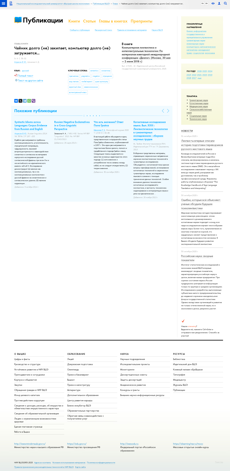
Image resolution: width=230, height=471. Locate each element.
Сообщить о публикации (80, 30)
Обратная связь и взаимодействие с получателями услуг (85, 417)
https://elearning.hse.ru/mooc (188, 443)
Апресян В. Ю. (20, 62)
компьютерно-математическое (201, 46)
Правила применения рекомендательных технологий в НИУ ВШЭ (44, 467)
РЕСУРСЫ (179, 353)
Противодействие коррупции (29, 400)
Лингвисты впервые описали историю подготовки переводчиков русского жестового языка (202, 145)
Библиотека (179, 359)
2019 (210, 74)
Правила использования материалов (132, 30)
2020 (204, 74)
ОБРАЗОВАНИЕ (76, 353)
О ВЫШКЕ (20, 353)
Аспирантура (73, 390)
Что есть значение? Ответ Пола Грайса (108, 123)
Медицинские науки (199, 106)
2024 (210, 71)
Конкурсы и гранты (129, 390)
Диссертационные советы (133, 374)
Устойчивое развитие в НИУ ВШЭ (31, 369)
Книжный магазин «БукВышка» (188, 369)
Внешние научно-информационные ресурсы (142, 395)
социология (198, 53)
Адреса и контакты (42, 462)
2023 (189, 74)
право (189, 53)
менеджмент (204, 49)
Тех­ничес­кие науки (198, 118)
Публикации (43, 20)
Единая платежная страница (28, 426)
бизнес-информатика (196, 31)
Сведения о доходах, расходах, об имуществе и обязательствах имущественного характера (38, 407)
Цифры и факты (22, 359)
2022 (194, 74)
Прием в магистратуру (78, 384)
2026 (199, 71)
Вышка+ (71, 379)
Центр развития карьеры (79, 400)
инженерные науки (195, 43)
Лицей (70, 359)
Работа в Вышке (22, 431)
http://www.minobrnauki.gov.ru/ (30, 443)
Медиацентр (179, 379)
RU (203, 3)
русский (25, 70)
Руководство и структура (27, 364)
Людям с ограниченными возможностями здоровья (35, 420)
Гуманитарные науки (199, 100)
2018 (189, 78)
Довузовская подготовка (80, 364)
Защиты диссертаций (131, 379)
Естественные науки (199, 103)
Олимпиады (73, 369)
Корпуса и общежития (25, 379)
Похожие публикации (35, 110)
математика (192, 49)
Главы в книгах (113, 21)
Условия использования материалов (68, 462)
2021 (199, 74)
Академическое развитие (133, 384)
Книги (74, 21)
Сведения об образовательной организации (36, 413)
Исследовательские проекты (135, 364)
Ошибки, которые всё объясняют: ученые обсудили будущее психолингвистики (201, 204)
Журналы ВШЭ (180, 384)
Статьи (89, 21)
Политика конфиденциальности (101, 462)
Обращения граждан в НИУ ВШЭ (30, 390)
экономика (210, 53)
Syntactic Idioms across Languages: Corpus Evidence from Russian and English (31, 125)
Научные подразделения (132, 359)
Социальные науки (198, 115)
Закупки (18, 384)
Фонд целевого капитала (27, 395)
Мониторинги (127, 369)
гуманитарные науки (196, 40)
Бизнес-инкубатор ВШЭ (79, 405)
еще (199, 78)
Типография (179, 374)
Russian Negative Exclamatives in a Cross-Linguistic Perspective (72, 125)
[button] (84, 115)
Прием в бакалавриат (78, 374)
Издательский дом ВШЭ (185, 364)
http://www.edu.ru (129, 443)
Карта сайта (80, 467)
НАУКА (124, 353)
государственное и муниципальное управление (199, 36)
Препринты (141, 21)
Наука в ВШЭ (157, 30)
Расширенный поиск (103, 30)
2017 (194, 78)
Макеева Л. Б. (99, 130)
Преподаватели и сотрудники (29, 374)
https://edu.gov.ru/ (76, 443)
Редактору (219, 462)
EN (207, 3)
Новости (187, 131)
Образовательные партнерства (83, 410)
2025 (204, 71)
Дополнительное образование (83, 395)
